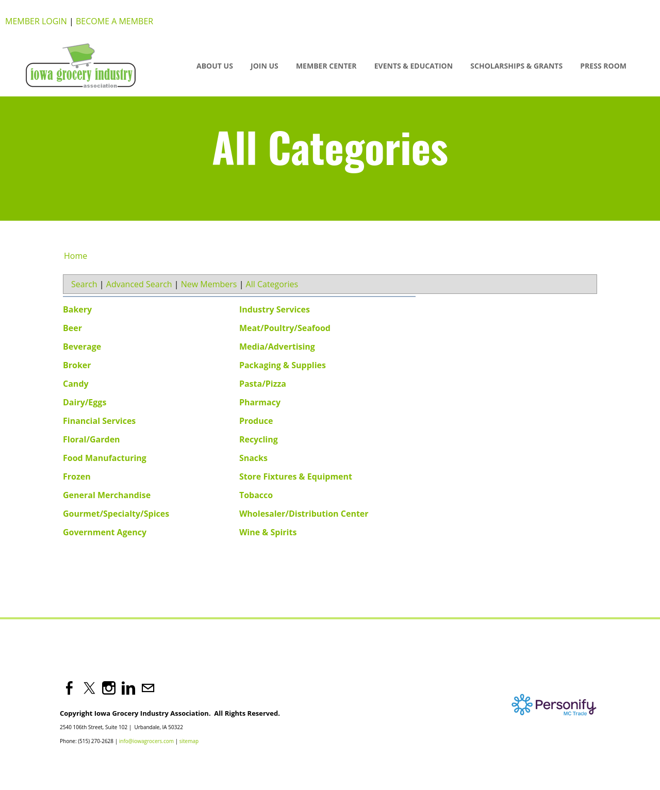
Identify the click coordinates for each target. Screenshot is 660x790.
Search (84, 284)
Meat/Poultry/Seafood (285, 328)
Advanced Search (139, 284)
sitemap (189, 741)
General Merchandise (107, 495)
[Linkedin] (128, 688)
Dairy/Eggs (84, 402)
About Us (214, 66)
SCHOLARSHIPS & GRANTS (516, 66)
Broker (77, 365)
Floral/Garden (91, 439)
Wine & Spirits (268, 532)
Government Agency (104, 532)
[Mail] (148, 688)
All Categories (272, 284)
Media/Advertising (277, 346)
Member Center (326, 66)
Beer (72, 328)
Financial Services (99, 420)
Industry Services (274, 309)
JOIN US (264, 66)
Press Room (603, 66)
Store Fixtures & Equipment (295, 476)
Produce (256, 420)
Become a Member (114, 21)
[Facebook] (69, 688)
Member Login (36, 21)
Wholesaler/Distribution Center (304, 513)
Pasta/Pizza (262, 383)
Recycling (258, 439)
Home (75, 255)
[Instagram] (109, 688)
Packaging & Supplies (282, 365)
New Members (209, 284)
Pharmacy (259, 402)
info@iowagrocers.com (146, 741)
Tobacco (256, 495)
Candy (76, 383)
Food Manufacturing (104, 458)
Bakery (77, 309)
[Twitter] (89, 688)
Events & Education (413, 66)
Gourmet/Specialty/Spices (116, 513)
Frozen (77, 476)
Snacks (253, 458)
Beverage (82, 346)
